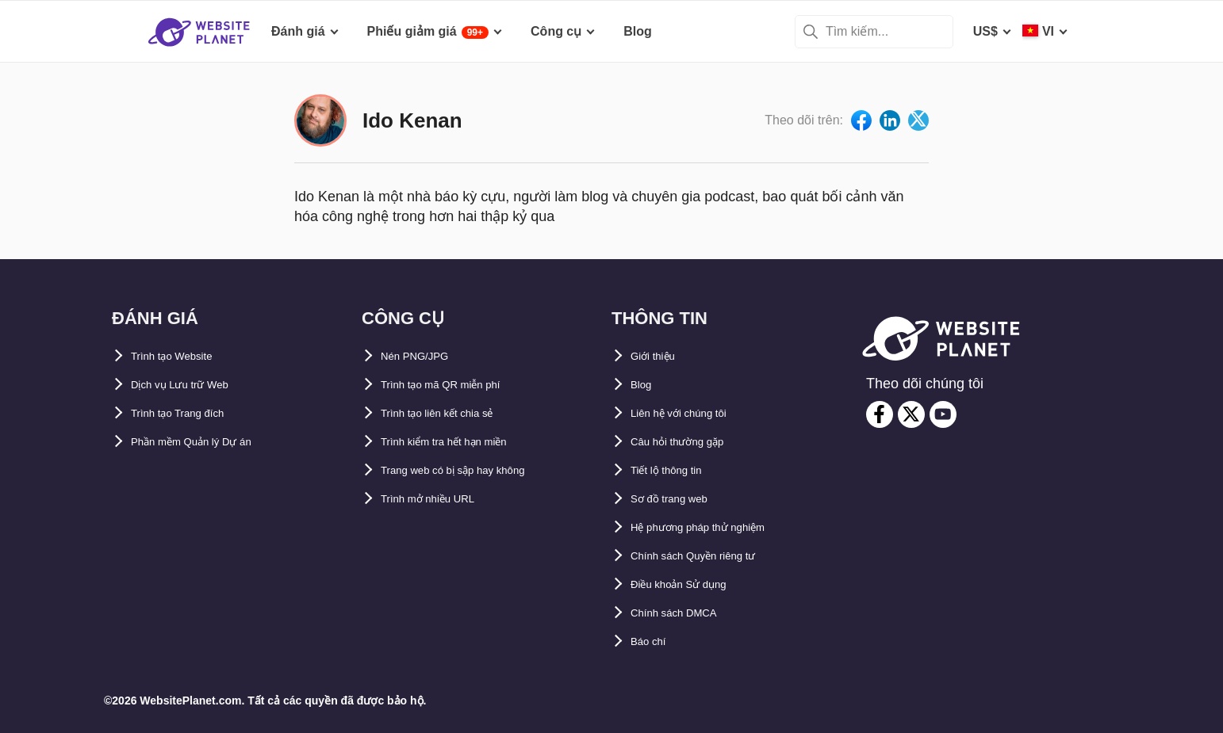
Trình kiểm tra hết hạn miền (463, 442)
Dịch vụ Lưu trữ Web (193, 384)
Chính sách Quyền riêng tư (712, 556)
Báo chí (654, 641)
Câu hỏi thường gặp (691, 442)
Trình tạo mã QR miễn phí (458, 384)
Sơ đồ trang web (680, 499)
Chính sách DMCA (686, 613)
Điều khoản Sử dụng (692, 584)
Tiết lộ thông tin (678, 470)
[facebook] (879, 414)
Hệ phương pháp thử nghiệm (718, 527)
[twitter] (911, 414)
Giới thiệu (660, 356)
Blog (645, 384)
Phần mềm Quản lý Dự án (208, 442)
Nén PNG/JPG (423, 356)
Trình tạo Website (183, 356)
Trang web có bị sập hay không (475, 470)
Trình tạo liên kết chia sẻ (454, 413)
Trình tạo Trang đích (191, 413)
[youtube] (943, 414)
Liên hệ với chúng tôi (694, 413)
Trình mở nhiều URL (441, 499)
